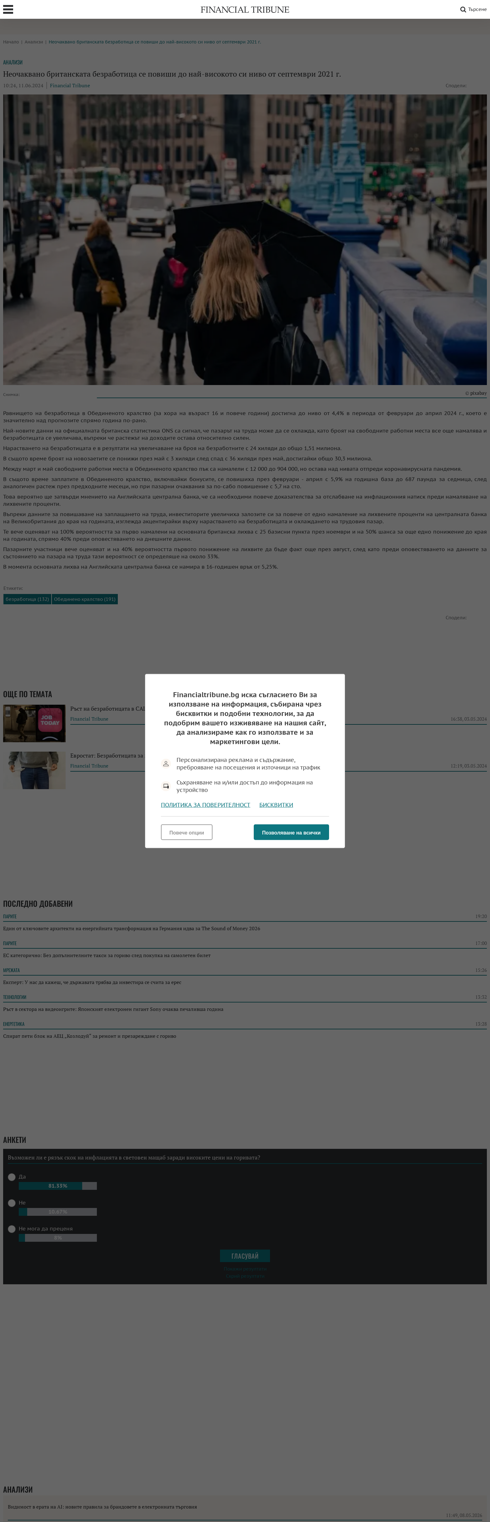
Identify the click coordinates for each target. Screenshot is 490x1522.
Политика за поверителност (205, 805)
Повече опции (186, 832)
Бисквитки (276, 805)
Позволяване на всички (291, 832)
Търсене (472, 9)
